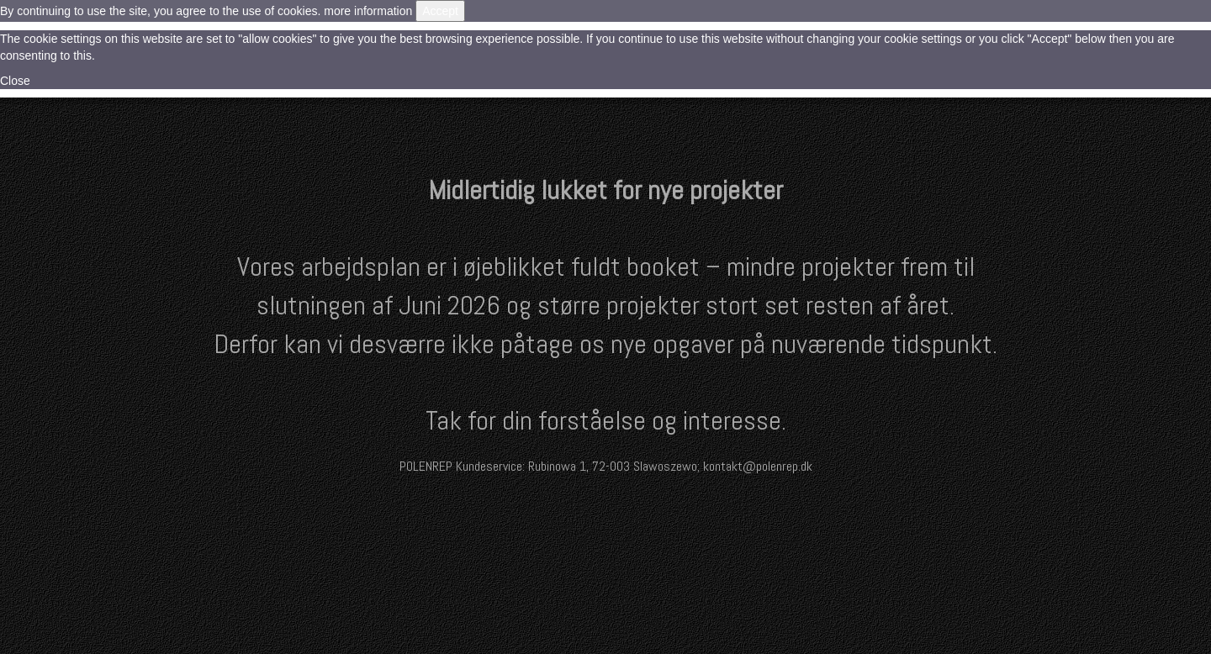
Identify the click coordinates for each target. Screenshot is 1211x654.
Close (15, 80)
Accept (440, 11)
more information (368, 11)
